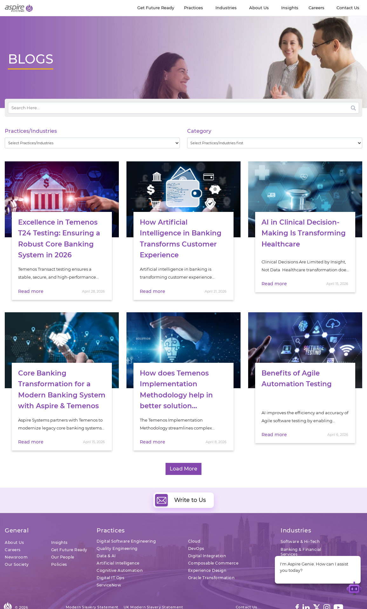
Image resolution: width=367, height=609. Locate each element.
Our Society (17, 549)
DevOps (196, 533)
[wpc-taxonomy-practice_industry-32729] (92, 143)
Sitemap (136, 599)
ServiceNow (109, 570)
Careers (13, 535)
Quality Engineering (117, 533)
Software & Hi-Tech (300, 526)
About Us (14, 527)
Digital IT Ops (110, 563)
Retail (286, 555)
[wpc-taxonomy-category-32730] (274, 143)
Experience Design (207, 555)
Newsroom (16, 542)
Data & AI (106, 541)
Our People (62, 542)
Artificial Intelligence (118, 548)
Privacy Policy (109, 599)
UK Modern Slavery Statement (153, 592)
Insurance (291, 547)
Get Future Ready (69, 535)
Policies (59, 549)
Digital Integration (207, 541)
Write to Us (180, 486)
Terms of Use (78, 599)
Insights (59, 527)
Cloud (194, 526)
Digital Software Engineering (126, 526)
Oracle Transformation (211, 563)
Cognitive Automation (120, 555)
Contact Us (246, 592)
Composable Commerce (213, 548)
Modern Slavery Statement (92, 592)
